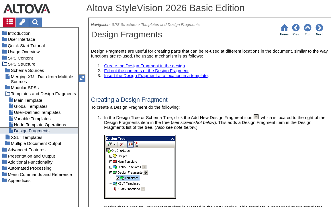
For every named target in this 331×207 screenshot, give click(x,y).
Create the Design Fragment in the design (144, 65)
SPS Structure (124, 24)
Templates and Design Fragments (170, 24)
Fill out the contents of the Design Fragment (146, 70)
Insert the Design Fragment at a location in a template (155, 75)
